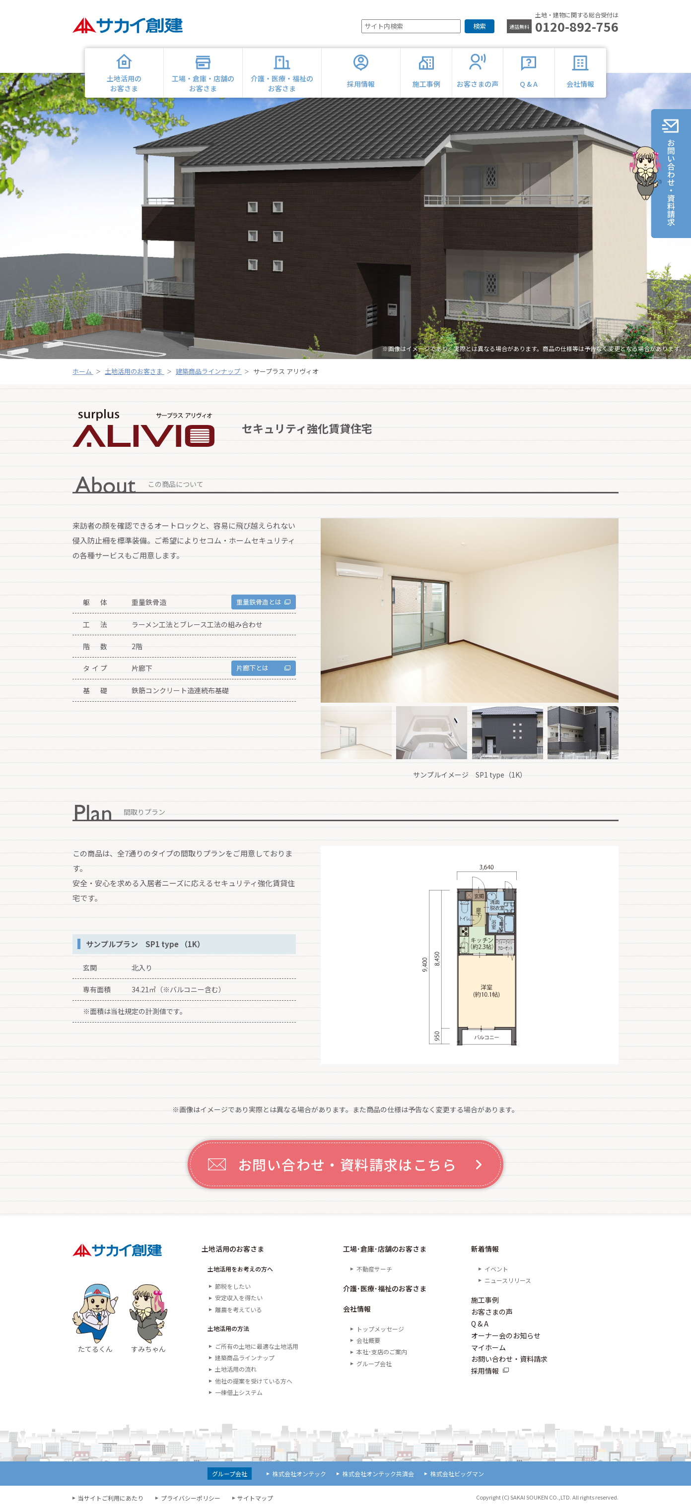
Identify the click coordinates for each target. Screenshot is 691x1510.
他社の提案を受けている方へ (253, 1381)
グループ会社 (374, 1363)
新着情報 (485, 1249)
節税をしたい (233, 1286)
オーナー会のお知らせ (506, 1335)
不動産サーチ (374, 1269)
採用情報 (485, 1371)
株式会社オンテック (299, 1473)
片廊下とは (249, 668)
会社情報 (357, 1309)
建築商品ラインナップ (245, 1357)
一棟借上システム (239, 1392)
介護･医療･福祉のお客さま (384, 1288)
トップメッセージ (380, 1329)
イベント (496, 1269)
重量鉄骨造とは (256, 602)
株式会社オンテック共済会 (378, 1473)
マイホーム (488, 1347)
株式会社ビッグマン (457, 1473)
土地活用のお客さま (233, 1249)
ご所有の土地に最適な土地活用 (256, 1346)
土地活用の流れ (236, 1369)
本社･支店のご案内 (381, 1351)
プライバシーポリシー (190, 1498)
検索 (479, 26)
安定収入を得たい (239, 1297)
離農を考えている (238, 1309)
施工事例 (485, 1300)
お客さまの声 (492, 1312)
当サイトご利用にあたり (110, 1498)
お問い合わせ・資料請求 (509, 1359)
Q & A (479, 1324)
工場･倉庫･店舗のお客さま (384, 1249)
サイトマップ (255, 1498)
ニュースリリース (507, 1280)
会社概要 (368, 1340)
